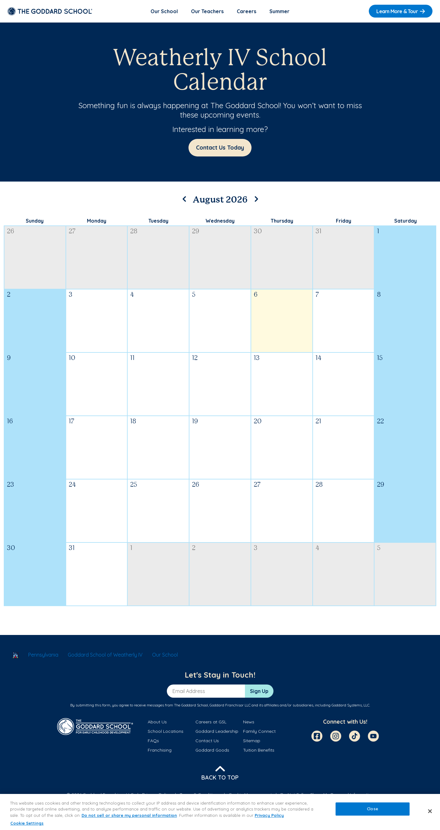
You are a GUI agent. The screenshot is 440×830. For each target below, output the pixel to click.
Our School (164, 11)
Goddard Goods (212, 751)
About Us (157, 723)
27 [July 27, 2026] (72, 232)
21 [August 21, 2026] (318, 423)
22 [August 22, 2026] (380, 423)
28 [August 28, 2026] (319, 486)
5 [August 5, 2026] (193, 296)
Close (372, 808)
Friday (343, 222)
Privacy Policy (269, 815)
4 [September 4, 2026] (317, 549)
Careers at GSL (210, 723)
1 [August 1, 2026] (378, 232)
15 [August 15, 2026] (380, 359)
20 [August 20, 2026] (258, 423)
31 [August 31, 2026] (72, 549)
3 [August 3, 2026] (70, 296)
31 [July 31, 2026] (318, 232)
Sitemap (251, 741)
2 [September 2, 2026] (193, 549)
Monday (96, 222)
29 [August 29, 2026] (380, 486)
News (248, 723)
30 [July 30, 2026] (258, 232)
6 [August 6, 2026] (255, 296)
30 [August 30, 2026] (11, 549)
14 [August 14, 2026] (318, 359)
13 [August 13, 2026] (257, 359)
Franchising (160, 751)
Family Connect (259, 732)
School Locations (165, 732)
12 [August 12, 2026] (195, 359)
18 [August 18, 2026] (133, 423)
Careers (246, 11)
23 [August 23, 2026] (10, 486)
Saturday (405, 222)
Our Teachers (207, 11)
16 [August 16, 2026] (10, 423)
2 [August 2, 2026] (8, 296)
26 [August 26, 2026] (195, 486)
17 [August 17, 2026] (71, 423)
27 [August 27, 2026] (257, 486)
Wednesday (220, 222)
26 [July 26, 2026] (10, 232)
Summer (279, 11)
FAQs (153, 741)
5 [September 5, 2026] (378, 549)
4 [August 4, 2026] (132, 296)
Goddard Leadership (216, 732)
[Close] (430, 811)
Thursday (282, 222)
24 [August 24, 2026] (72, 486)
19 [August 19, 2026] (195, 423)
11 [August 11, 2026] (132, 359)
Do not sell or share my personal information (129, 815)
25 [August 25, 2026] (133, 486)
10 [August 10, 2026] (72, 359)
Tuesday (158, 222)
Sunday (35, 222)
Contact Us (207, 741)
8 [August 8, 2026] (379, 296)
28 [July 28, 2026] (133, 232)
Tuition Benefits (258, 751)
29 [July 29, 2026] (195, 232)
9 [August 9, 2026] (9, 359)
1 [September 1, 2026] (131, 549)
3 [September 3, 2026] (255, 549)
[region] (220, 812)
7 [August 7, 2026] (317, 296)
